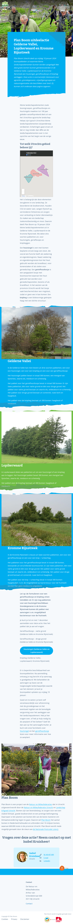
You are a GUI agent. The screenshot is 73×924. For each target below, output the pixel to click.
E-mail (44, 858)
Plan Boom (45, 820)
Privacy (14, 919)
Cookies (4, 919)
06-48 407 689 (47, 855)
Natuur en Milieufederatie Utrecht (38, 807)
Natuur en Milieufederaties (40, 804)
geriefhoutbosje (42, 731)
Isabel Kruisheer (32, 854)
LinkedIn (45, 861)
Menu (68, 6)
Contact (29, 903)
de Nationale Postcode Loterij (45, 829)
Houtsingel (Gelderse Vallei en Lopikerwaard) (37, 650)
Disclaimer (24, 919)
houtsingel (24, 731)
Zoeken (60, 6)
